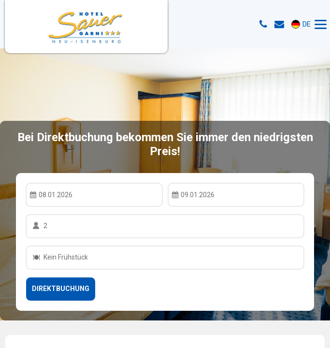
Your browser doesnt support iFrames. (165, 174)
